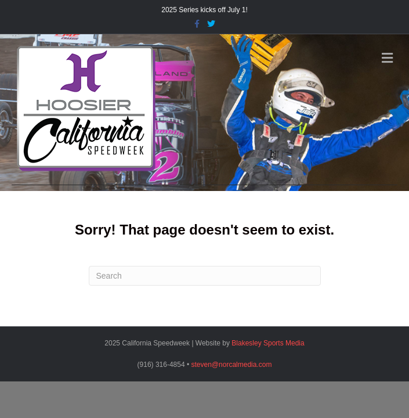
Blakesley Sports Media (267, 343)
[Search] (205, 276)
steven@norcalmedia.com (231, 365)
